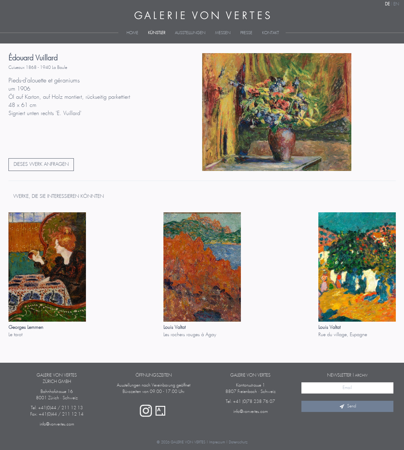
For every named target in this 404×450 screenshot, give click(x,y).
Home (132, 33)
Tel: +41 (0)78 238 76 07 (250, 401)
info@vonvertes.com (57, 424)
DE (387, 4)
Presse (246, 33)
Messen (223, 33)
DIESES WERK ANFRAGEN (41, 164)
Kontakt (270, 33)
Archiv (361, 376)
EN (396, 4)
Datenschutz (238, 442)
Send (347, 406)
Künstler (156, 33)
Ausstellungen (190, 33)
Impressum (217, 442)
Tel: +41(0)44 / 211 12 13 (57, 408)
